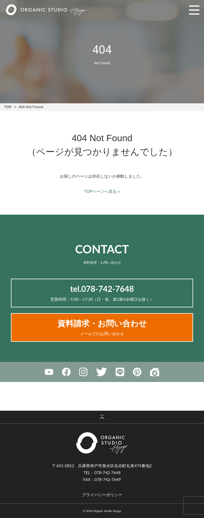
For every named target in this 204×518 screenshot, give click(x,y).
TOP (7, 107)
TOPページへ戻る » (102, 191)
